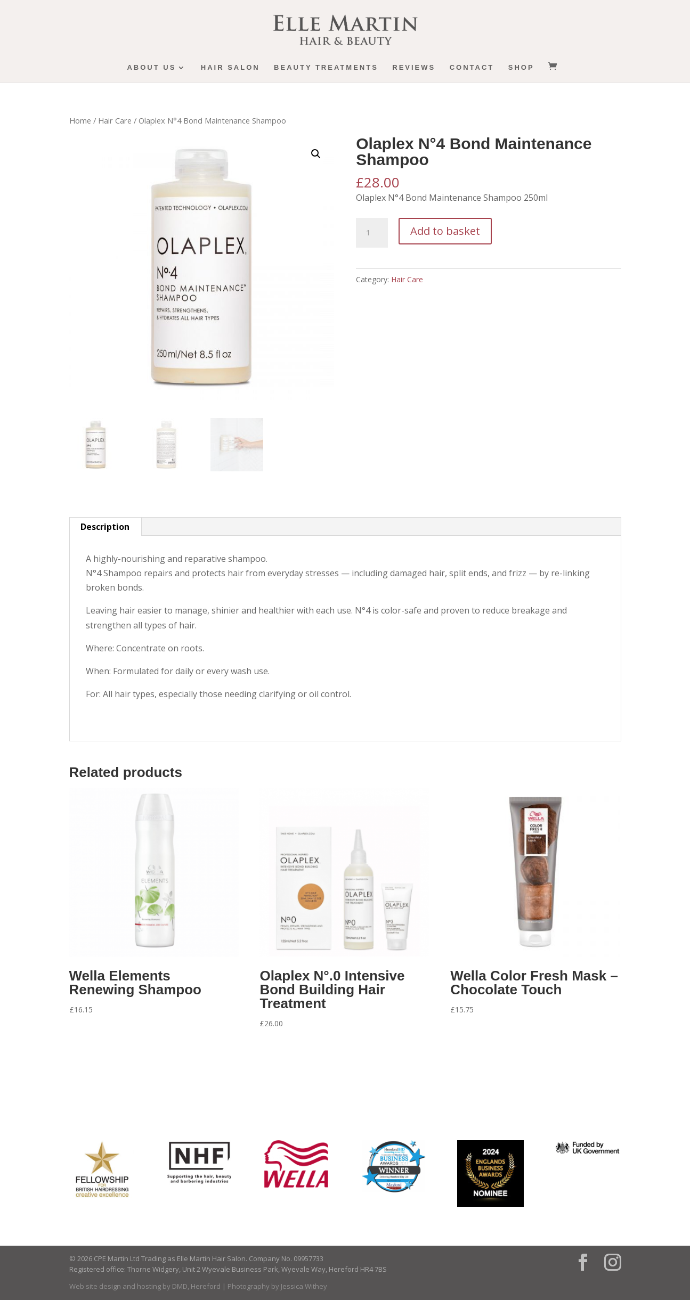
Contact (472, 67)
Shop (521, 67)
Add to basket (445, 231)
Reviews (413, 67)
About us (151, 67)
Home (80, 120)
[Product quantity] (372, 233)
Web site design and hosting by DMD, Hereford (145, 1286)
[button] (316, 153)
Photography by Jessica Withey (277, 1286)
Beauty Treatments (326, 67)
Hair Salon (230, 67)
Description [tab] (104, 527)
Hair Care (115, 120)
